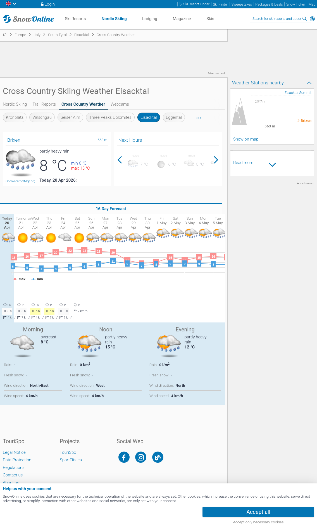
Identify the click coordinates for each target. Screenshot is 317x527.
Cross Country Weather (83, 104)
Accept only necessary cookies (258, 522)
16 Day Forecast (111, 208)
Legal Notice (14, 452)
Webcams (120, 104)
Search (304, 18)
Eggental (174, 117)
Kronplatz (14, 117)
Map (312, 4)
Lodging (149, 18)
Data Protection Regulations (17, 463)
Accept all (258, 512)
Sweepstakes (242, 4)
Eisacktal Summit (298, 93)
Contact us (13, 475)
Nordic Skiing (15, 104)
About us (11, 482)
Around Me (312, 18)
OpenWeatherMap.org (20, 181)
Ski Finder (220, 4)
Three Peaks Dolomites (110, 117)
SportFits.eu (71, 459)
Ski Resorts (75, 18)
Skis (210, 18)
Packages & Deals (269, 4)
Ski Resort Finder (196, 4)
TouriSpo (68, 452)
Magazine (182, 18)
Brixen (306, 121)
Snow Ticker (295, 4)
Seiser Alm (70, 117)
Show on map (245, 139)
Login (50, 4)
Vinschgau (42, 117)
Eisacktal (148, 117)
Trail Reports (44, 104)
